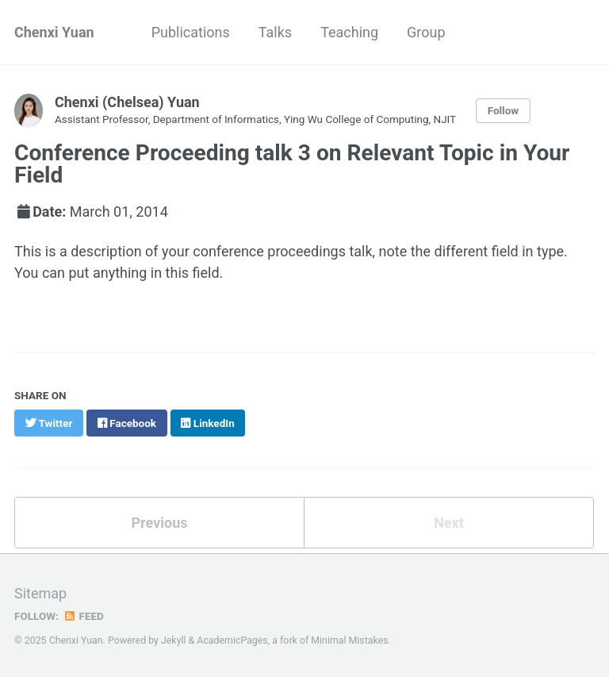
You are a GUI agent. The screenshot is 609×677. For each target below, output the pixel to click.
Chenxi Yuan (54, 32)
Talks (275, 32)
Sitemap (40, 593)
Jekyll (173, 640)
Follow (503, 110)
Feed (83, 616)
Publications (190, 32)
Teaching (349, 32)
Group (426, 32)
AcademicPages (232, 640)
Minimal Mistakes (349, 640)
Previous (160, 522)
